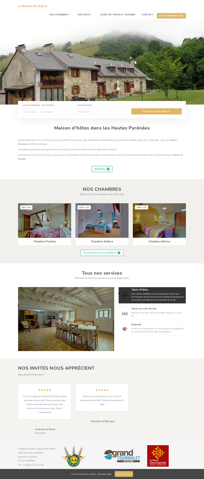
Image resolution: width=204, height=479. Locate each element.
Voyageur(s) (84, 97)
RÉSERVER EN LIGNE (171, 6)
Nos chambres (63, 6)
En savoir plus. (105, 474)
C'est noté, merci (124, 474)
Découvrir (102, 160)
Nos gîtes (87, 6)
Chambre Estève (102, 233)
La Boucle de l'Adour (32, 6)
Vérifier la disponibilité (156, 103)
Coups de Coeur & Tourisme (119, 6)
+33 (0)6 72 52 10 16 (33, 456)
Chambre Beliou (159, 233)
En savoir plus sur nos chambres (102, 244)
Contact (148, 6)
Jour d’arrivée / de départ (38, 97)
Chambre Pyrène (44, 233)
